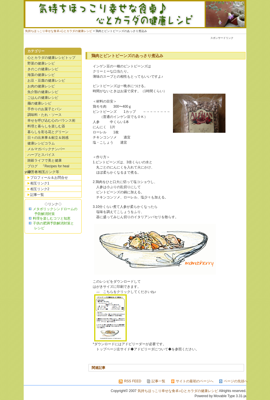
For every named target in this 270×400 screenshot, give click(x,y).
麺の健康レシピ (39, 103)
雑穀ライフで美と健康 (44, 160)
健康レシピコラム (41, 143)
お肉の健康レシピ (41, 86)
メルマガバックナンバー (46, 149)
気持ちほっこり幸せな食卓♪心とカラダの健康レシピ (135, 14)
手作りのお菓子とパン (44, 109)
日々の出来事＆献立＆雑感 (47, 138)
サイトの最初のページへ (194, 381)
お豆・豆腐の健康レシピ (46, 81)
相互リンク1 (39, 183)
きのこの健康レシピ (42, 69)
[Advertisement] (140, 43)
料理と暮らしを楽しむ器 (46, 126)
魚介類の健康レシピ (42, 92)
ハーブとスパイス (41, 155)
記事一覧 (37, 195)
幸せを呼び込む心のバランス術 (51, 120)
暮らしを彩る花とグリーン (47, 132)
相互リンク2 (39, 189)
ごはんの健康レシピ (42, 98)
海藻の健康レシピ (41, 75)
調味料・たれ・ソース (44, 115)
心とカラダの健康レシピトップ (51, 58)
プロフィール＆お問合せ (49, 178)
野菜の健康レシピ (41, 63)
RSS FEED (132, 381)
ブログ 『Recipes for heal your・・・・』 (47, 166)
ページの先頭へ (236, 381)
